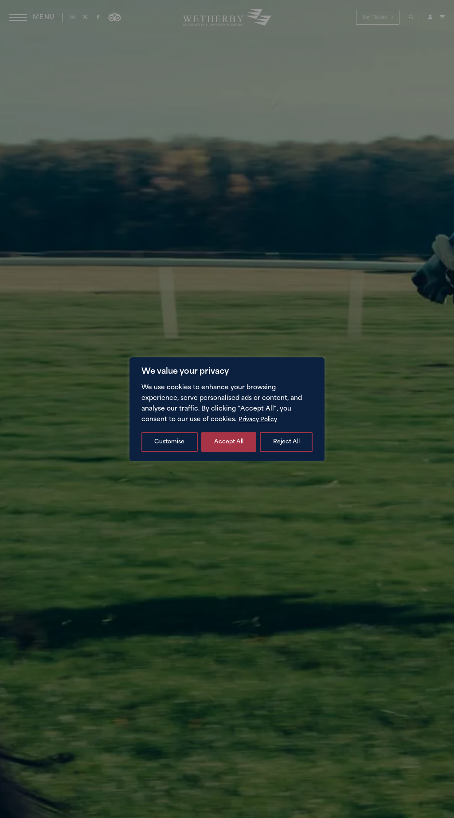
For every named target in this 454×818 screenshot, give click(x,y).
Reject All (227, 441)
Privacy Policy (260, 419)
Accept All (285, 441)
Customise (170, 441)
